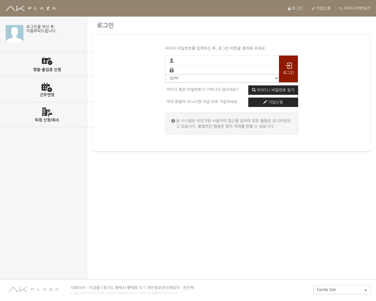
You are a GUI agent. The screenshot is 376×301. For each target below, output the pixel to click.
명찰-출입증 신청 (47, 70)
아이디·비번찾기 (354, 8)
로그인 (295, 8)
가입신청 (321, 8)
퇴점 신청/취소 (47, 120)
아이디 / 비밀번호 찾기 (273, 90)
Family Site (342, 290)
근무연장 (47, 95)
